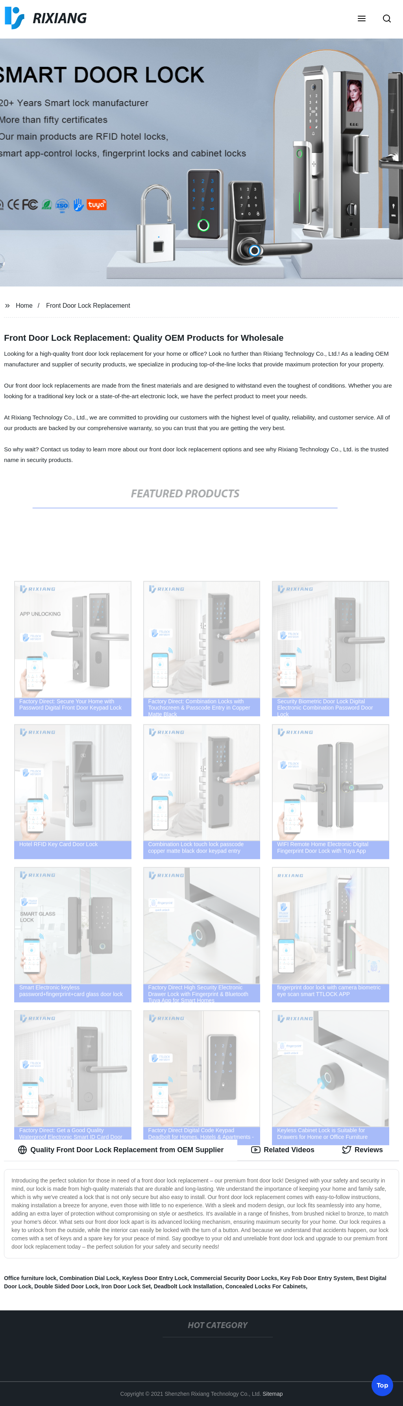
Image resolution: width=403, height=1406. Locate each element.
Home (24, 305)
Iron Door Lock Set (126, 1286)
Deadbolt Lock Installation (188, 1286)
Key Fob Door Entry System (316, 1278)
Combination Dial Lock (89, 1278)
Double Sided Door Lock (66, 1286)
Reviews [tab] (362, 1150)
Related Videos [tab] (282, 1150)
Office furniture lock (30, 1278)
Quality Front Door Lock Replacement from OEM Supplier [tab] (121, 1150)
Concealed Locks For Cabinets (266, 1286)
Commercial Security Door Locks (233, 1278)
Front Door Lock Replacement (88, 305)
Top (382, 1384)
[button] (361, 19)
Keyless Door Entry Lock (155, 1278)
